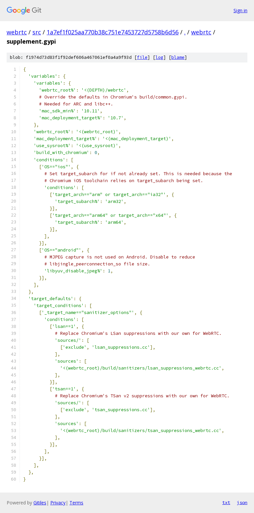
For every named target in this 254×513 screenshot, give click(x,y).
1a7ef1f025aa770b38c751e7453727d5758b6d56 (113, 32)
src (36, 32)
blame (178, 57)
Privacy (57, 502)
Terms (76, 502)
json (242, 502)
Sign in (240, 10)
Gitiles (39, 502)
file (142, 57)
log (159, 57)
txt (226, 502)
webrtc (17, 32)
